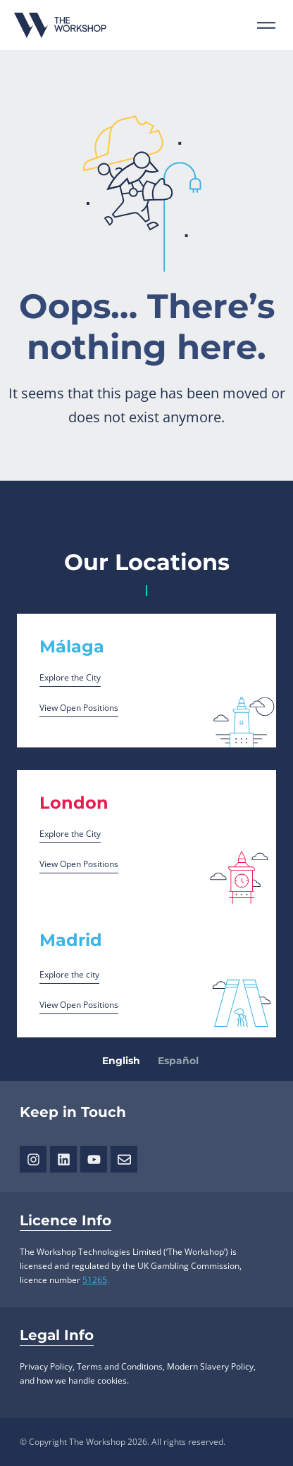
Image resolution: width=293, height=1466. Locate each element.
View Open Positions (78, 708)
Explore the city (69, 974)
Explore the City (70, 677)
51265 (94, 1280)
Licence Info (65, 1220)
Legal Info (57, 1335)
